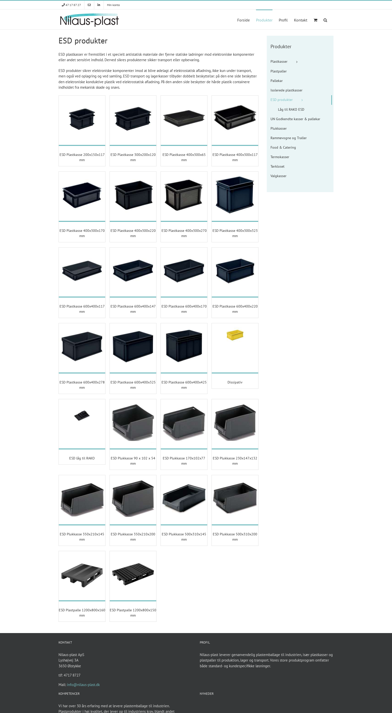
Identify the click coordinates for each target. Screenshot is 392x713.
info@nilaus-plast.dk (83, 684)
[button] (325, 19)
